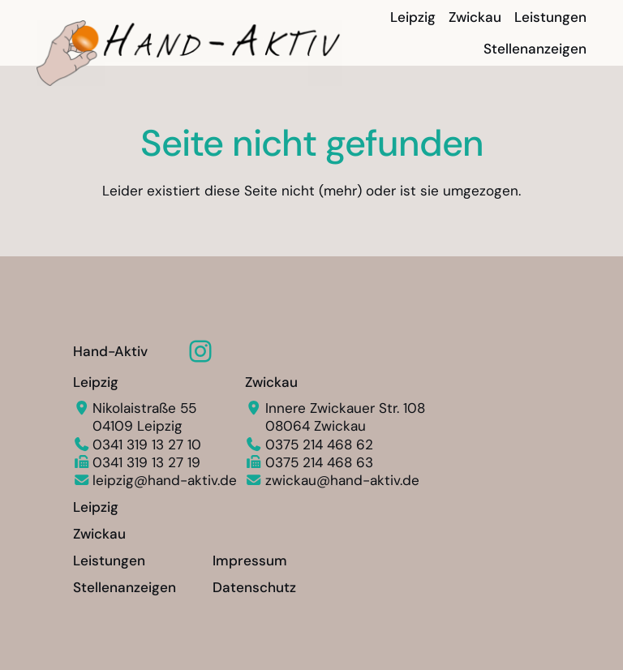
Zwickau (271, 382)
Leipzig (95, 382)
